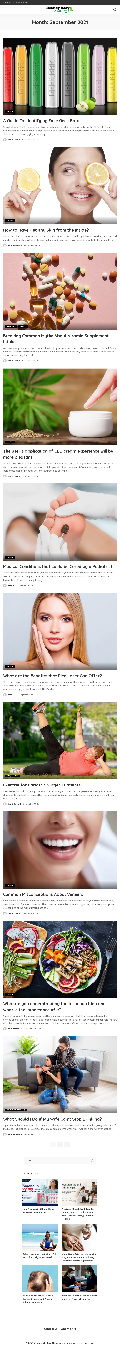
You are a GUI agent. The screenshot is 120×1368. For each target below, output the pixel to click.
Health (10, 111)
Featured (11, 326)
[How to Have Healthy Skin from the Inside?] (60, 185)
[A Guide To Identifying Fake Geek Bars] (60, 76)
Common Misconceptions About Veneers (50, 906)
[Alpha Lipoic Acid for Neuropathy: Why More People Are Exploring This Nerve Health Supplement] (80, 1254)
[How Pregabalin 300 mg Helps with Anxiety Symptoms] (40, 1209)
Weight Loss (13, 787)
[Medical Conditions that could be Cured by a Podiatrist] (60, 521)
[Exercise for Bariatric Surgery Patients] (60, 752)
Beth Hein (13, 591)
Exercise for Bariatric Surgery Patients (49, 796)
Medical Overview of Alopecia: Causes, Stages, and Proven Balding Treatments (39, 1319)
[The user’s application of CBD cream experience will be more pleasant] (60, 406)
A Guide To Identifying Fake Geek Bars (48, 120)
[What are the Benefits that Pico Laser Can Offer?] (60, 637)
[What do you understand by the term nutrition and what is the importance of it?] (60, 971)
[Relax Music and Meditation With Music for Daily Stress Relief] (40, 1254)
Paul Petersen (15, 245)
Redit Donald (14, 816)
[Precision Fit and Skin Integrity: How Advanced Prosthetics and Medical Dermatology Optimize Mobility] (80, 1209)
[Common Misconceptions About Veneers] (60, 861)
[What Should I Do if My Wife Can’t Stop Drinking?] (60, 1086)
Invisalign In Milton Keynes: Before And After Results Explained (77, 1319)
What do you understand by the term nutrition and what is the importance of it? (59, 1018)
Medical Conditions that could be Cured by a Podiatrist (55, 569)
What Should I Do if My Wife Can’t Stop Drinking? (49, 1133)
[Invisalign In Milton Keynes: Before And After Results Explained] (80, 1299)
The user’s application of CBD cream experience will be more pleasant (46, 453)
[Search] (115, 9)
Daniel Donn (14, 140)
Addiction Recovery (16, 1121)
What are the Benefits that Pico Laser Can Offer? (53, 684)
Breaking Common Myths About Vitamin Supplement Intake (51, 338)
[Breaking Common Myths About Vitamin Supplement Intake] (60, 291)
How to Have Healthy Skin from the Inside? (54, 230)
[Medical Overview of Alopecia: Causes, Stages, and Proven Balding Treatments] (40, 1299)
